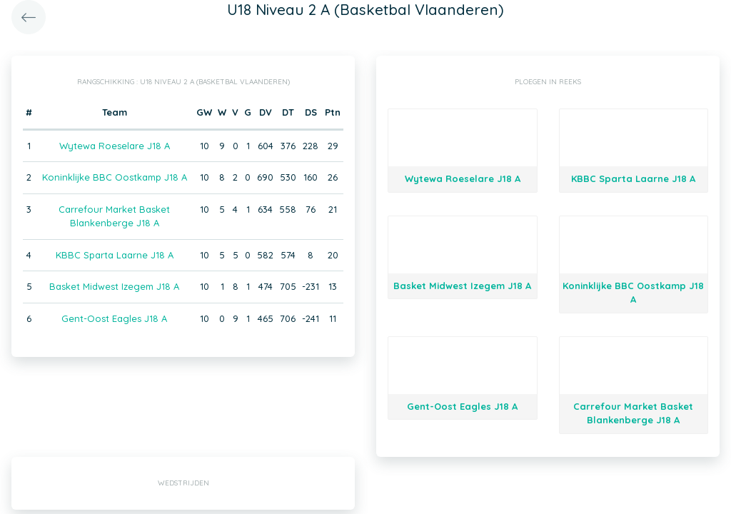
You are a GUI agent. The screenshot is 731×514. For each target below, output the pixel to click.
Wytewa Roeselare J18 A (114, 145)
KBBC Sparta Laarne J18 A (114, 255)
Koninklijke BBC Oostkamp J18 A (114, 177)
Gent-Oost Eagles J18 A (114, 318)
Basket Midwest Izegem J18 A (114, 286)
